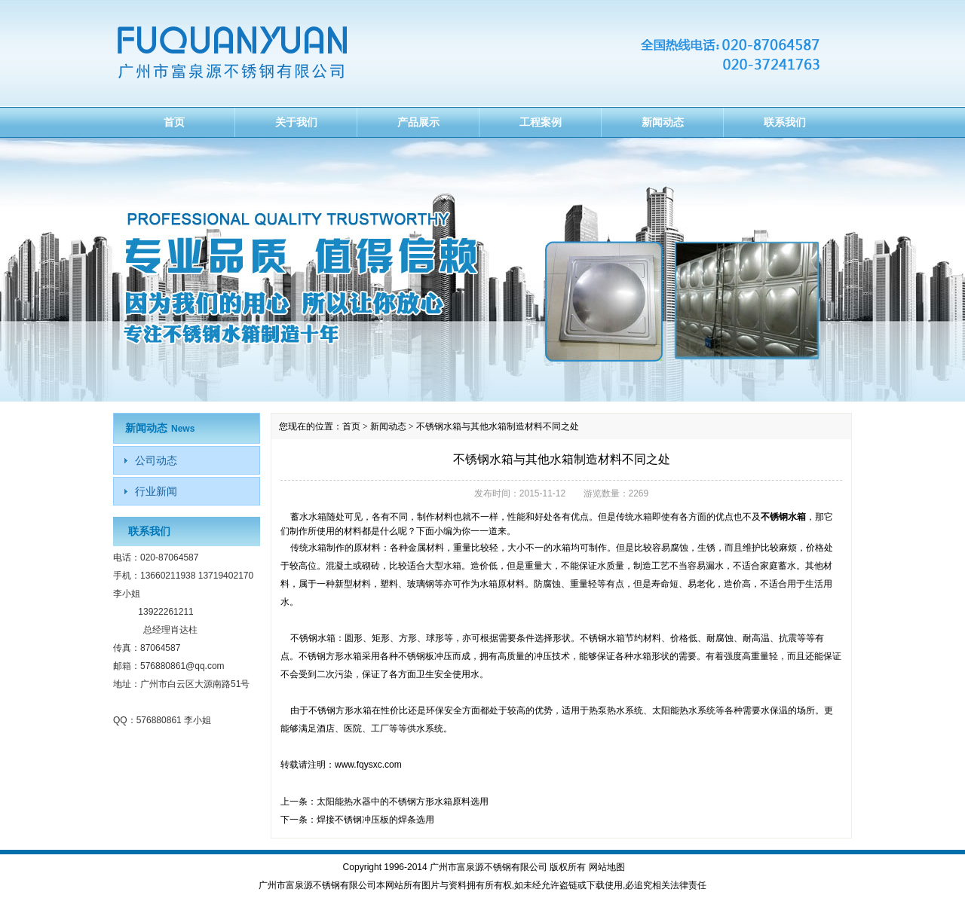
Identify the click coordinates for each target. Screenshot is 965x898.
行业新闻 (156, 491)
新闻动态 (663, 122)
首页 (174, 122)
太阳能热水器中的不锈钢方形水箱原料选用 (403, 801)
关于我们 (296, 122)
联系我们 (785, 122)
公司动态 (156, 460)
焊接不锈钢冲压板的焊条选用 (375, 819)
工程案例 (540, 122)
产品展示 (418, 122)
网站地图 (607, 867)
